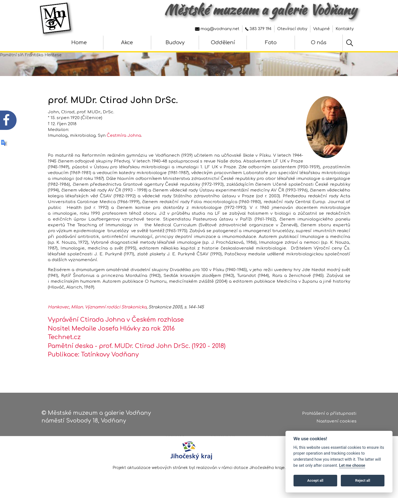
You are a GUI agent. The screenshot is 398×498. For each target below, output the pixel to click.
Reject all (362, 480)
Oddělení (223, 42)
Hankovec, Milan (65, 315)
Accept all (315, 480)
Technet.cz (64, 345)
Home (79, 42)
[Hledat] (350, 43)
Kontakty (345, 29)
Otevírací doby (292, 29)
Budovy (175, 42)
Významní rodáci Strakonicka (115, 315)
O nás (318, 42)
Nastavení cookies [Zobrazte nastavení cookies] (336, 424)
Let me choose (352, 465)
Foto (271, 42)
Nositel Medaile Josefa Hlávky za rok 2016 (111, 336)
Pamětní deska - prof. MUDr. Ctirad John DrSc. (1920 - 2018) (137, 353)
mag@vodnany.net (217, 29)
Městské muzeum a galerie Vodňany (260, 9)
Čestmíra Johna (124, 143)
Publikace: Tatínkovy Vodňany (93, 362)
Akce (127, 42)
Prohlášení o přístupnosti (329, 417)
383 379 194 (258, 29)
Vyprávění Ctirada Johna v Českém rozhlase (116, 327)
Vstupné (321, 29)
